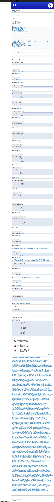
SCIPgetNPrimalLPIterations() (15, 416)
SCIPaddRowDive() (14, 364)
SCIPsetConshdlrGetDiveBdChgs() (22, 471)
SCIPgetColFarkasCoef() (37, 395)
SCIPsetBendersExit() (21, 464)
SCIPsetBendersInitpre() (15, 465)
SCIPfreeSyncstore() (33, 389)
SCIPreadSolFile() (22, 459)
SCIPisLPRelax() (26, 448)
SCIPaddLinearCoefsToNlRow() (16, 362)
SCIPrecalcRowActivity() (49, 459)
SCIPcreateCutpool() (20, 379)
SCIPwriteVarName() (44, 491)
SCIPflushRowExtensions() (19, 388)
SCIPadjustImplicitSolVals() (34, 366)
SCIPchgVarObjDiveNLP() (15, 374)
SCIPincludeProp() (43, 443)
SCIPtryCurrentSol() (14, 488)
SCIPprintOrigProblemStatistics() (43, 455)
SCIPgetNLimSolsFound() (47, 408)
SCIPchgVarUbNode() (19, 375)
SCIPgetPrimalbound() (31, 423)
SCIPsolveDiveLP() (20, 485)
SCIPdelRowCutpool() (19, 384)
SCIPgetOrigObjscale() (32, 422)
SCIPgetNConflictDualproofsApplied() (41, 405)
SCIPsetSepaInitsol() (23, 483)
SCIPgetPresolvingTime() (25, 423)
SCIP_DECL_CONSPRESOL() (41, 247)
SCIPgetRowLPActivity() (15, 426)
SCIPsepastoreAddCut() (18, 108)
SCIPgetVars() (38, 436)
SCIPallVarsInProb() (50, 366)
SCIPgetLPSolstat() (49, 402)
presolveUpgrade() (33, 259)
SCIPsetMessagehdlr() (43, 475)
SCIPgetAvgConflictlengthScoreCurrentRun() (25, 390)
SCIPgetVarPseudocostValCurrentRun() (23, 436)
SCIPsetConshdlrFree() (15, 471)
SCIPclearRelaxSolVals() (23, 376)
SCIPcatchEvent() (43, 369)
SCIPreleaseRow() (44, 460)
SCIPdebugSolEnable (17, 46)
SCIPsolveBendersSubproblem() (36, 484)
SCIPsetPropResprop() (34, 481)
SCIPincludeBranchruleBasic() (29, 440)
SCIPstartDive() (25, 486)
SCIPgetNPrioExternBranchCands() (16, 417)
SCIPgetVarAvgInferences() (37, 432)
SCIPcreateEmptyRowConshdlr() (16, 380)
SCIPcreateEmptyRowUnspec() (30, 380)
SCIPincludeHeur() (31, 442)
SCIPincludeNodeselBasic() (15, 443)
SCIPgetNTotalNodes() (21, 421)
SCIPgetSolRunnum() (47, 428)
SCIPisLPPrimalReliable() (21, 448)
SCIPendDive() (46, 386)
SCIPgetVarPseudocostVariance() (33, 436)
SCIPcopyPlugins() (31, 378)
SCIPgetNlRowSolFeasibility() (45, 412)
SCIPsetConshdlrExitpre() (40, 470)
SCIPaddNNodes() (40, 362)
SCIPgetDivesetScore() (30, 397)
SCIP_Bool (30, 55)
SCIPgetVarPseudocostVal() (15, 436)
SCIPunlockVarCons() (38, 488)
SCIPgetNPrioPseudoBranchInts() (16, 419)
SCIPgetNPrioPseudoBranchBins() (24, 418)
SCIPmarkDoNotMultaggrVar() (36, 450)
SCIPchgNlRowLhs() (32, 371)
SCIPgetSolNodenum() (37, 428)
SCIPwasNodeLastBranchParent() (44, 490)
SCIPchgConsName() (14, 371)
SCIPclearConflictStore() (37, 375)
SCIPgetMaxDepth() (14, 403)
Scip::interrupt (45, 354)
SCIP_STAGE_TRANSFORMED (39, 356)
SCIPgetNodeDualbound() (48, 414)
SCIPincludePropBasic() (49, 443)
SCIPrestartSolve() (33, 462)
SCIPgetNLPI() (31, 409)
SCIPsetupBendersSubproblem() (44, 483)
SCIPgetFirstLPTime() (46, 398)
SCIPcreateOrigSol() (26, 381)
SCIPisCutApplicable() (23, 447)
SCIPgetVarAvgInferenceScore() (44, 432)
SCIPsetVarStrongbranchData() (16, 484)
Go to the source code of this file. (16, 24)
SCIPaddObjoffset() (44, 362)
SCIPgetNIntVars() (37, 408)
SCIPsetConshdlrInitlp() (48, 471)
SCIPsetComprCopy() (45, 467)
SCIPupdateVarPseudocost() (36, 490)
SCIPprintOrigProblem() (36, 455)
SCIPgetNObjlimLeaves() (37, 414)
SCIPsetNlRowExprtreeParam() (45, 476)
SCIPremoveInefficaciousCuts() (16, 461)
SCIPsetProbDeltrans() (35, 479)
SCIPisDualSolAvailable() (39, 447)
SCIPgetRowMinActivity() (40, 426)
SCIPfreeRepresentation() (21, 389)
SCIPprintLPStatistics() (15, 455)
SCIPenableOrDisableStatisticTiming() (33, 386)
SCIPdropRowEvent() (24, 385)
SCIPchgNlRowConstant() (27, 371)
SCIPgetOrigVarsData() (42, 422)
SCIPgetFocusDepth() (19, 399)
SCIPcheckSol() (40, 370)
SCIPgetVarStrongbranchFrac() (36, 437)
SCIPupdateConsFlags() (15, 489)
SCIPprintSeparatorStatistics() (25, 457)
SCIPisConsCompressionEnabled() (16, 447)
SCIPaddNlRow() (36, 362)
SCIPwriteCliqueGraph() (15, 491)
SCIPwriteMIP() (23, 491)
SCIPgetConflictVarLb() (48, 395)
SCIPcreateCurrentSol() (15, 379)
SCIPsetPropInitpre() (19, 481)
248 (16, 150)
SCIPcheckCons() (30, 370)
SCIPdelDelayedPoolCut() (39, 383)
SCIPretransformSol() (43, 462)
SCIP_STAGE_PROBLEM (21, 356)
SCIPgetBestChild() (46, 393)
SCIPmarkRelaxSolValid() (15, 451)
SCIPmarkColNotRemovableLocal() (22, 450)
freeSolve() (22, 82)
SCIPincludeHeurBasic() (36, 442)
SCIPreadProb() (14, 459)
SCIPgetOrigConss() (21, 422)
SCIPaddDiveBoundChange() (35, 361)
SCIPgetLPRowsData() (44, 402)
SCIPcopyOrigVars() (19, 378)
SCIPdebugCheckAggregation (18, 38)
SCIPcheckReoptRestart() (35, 370)
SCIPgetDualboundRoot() (41, 397)
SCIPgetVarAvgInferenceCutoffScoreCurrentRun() (27, 432)
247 (16, 140)
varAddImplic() (17, 177)
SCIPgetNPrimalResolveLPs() (37, 416)
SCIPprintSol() (31, 457)
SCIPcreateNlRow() (14, 381)
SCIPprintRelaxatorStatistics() (41, 456)
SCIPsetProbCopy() (20, 479)
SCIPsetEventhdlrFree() (27, 474)
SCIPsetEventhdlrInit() (32, 474)
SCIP (21, 55)
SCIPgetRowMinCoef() (45, 426)
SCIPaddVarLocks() (20, 365)
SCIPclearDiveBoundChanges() (47, 375)
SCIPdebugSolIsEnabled (17, 48)
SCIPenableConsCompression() (40, 385)
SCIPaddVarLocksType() (26, 365)
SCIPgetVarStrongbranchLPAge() (24, 438)
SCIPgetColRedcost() (42, 395)
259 (16, 276)
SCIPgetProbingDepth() (19, 424)
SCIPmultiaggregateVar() (41, 451)
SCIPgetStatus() (47, 429)
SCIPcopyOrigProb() (14, 378)
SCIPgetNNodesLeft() (19, 414)
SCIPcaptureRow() (34, 369)
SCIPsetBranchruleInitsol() (40, 467)
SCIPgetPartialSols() (47, 422)
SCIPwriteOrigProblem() (32, 491)
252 (16, 199)
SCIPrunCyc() (38, 277)
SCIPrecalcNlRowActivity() (27, 459)
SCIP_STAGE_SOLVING (33, 356)
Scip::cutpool (24, 354)
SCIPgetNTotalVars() (26, 421)
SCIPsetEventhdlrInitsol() (38, 474)
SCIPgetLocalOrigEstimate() (32, 400)
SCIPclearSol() (27, 376)
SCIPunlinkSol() (33, 488)
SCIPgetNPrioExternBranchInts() (41, 417)
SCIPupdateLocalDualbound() (27, 489)
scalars (27, 38)
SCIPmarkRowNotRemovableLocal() (22, 451)
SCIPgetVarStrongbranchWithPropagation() (41, 438)
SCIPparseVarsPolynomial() (40, 452)
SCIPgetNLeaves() (42, 408)
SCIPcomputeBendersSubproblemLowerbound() (35, 376)
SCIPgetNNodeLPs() (45, 413)
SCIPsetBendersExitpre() (27, 464)
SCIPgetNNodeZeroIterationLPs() (26, 414)
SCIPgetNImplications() (20, 408)
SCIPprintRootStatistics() (15, 457)
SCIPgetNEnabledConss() (33, 407)
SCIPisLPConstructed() (49, 447)
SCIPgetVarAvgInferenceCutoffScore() (16, 432)
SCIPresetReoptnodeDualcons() (16, 462)
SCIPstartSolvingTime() (45, 486)
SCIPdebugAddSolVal (17, 43)
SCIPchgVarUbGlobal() (48, 374)
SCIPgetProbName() (25, 424)
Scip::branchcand (17, 354)
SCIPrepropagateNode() (32, 461)
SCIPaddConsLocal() (28, 360)
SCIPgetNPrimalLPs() (22, 416)
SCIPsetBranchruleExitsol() (21, 467)
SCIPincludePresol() (21, 443)
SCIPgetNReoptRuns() (30, 419)
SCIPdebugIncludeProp (17, 42)
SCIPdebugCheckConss (17, 31)
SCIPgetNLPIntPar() (35, 409)
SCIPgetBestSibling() (24, 394)
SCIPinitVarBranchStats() (43, 445)
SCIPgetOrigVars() (37, 422)
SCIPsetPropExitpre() (39, 480)
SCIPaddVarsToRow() (35, 365)
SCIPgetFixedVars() (14, 399)
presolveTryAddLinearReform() (21, 247)
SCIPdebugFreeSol (16, 28)
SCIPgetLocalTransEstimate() (39, 400)
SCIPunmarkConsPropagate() (44, 488)
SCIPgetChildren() (27, 395)
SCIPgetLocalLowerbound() (26, 400)
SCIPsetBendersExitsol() (33, 464)
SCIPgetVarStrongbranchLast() (16, 438)
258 (16, 268)
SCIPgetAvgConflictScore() (34, 390)
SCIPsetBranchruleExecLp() (37, 466)
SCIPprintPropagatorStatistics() (30, 456)
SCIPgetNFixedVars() (14, 408)
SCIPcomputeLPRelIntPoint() (44, 376)
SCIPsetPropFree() (49, 480)
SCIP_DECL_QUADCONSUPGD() (41, 248)
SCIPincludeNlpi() (41, 442)
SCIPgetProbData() (14, 424)
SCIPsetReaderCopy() (40, 481)
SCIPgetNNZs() (32, 414)
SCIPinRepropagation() (26, 446)
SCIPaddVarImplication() (15, 365)
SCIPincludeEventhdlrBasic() (15, 442)
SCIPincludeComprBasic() (41, 440)
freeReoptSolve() (18, 82)
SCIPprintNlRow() (31, 455)
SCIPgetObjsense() (50, 421)
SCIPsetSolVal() (28, 483)
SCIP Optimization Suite (9, 0)
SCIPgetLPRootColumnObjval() (20, 402)
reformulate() (35, 247)
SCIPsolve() (30, 484)
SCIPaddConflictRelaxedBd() (31, 359)
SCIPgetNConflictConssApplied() (16, 405)
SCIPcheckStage (18, 55)
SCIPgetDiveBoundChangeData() (16, 397)
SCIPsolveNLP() (29, 485)
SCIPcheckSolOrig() (44, 370)
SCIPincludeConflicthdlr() (15, 441)
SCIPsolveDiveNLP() (25, 485)
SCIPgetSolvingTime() (42, 429)
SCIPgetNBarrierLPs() (44, 403)
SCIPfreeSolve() (29, 389)
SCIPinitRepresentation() (37, 445)
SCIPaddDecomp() (23, 361)
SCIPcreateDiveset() (25, 379)
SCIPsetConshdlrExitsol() (46, 470)
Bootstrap (16, 500)
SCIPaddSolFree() (28, 364)
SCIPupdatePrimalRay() (22, 490)
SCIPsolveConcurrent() (15, 485)
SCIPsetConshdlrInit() (42, 471)
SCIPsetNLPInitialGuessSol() (15, 476)
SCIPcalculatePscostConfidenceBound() (17, 369)
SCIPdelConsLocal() (28, 383)
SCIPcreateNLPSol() (48, 380)
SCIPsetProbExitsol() (40, 479)
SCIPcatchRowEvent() (47, 369)
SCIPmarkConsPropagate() (30, 450)
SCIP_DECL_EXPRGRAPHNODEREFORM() (17, 248)
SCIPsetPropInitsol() (24, 481)
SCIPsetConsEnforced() (15, 469)
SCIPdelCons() (24, 383)
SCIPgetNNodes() (14, 414)
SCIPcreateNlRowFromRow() (20, 381)
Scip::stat (28, 357)
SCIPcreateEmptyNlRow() (31, 379)
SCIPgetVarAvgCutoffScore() (21, 431)
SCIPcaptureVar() (38, 369)
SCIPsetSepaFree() (14, 483)
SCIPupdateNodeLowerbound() (16, 490)
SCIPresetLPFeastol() (42, 461)
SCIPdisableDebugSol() (18, 285)
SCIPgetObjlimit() (41, 421)
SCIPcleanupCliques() (31, 375)
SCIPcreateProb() (37, 381)
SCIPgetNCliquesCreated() (42, 404)
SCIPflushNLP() (14, 388)
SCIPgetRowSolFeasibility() (15, 428)
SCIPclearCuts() (42, 375)
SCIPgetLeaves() (14, 400)
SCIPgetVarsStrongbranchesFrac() (21, 437)
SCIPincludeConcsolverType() (48, 440)
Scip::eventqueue (41, 354)
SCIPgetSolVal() (27, 429)
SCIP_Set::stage (25, 357)
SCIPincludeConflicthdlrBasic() (22, 441)
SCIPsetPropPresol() (29, 481)
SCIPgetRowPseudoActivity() (29, 427)
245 (16, 117)
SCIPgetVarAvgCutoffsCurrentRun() (39, 431)
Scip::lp (48, 354)
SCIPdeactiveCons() (20, 383)
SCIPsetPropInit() (14, 481)
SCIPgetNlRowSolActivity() (39, 412)
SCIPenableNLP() (27, 386)
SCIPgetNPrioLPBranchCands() (16, 418)
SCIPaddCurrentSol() (14, 361)
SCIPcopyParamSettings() (25, 378)
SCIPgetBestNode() (19, 394)
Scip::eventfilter (37, 354)
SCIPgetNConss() (48, 405)
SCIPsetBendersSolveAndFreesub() (42, 465)
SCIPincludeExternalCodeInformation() (23, 442)
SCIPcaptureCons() (24, 369)
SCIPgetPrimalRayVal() (37, 423)
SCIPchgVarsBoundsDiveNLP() (28, 374)
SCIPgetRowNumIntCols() (15, 427)
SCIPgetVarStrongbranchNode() (31, 438)
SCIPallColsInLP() (45, 366)
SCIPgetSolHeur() (32, 428)
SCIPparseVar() (18, 452)
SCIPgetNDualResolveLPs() (15, 407)
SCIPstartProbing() (40, 486)
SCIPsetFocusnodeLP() (44, 474)
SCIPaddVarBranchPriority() (43, 364)
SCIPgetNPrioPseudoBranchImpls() (41, 418)
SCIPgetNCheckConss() (26, 404)
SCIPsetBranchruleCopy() (24, 466)
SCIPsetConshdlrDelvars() (46, 469)
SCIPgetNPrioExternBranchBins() (45, 416)
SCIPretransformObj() (38, 462)
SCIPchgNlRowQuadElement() (45, 371)
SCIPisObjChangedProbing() (47, 448)
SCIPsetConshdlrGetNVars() (29, 471)
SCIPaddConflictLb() (25, 359)
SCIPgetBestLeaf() (14, 394)
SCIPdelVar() (23, 384)
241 (16, 81)
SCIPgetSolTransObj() (22, 429)
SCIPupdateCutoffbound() (21, 489)
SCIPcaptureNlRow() (29, 369)
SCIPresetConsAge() (37, 461)
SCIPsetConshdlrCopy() (27, 469)
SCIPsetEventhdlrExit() (15, 474)
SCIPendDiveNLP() (50, 386)
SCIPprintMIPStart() (20, 455)
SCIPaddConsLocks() (33, 360)
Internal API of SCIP (14, 11)
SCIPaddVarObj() (31, 365)
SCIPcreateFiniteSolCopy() (38, 380)
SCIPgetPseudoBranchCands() (43, 424)
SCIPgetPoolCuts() (20, 423)
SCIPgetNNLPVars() (20, 413)
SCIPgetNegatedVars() (27, 407)
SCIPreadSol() (18, 459)
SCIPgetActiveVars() (44, 389)
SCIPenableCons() (34, 385)
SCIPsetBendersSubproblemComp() (16, 466)
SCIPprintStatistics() (47, 457)
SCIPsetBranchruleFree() (28, 467)
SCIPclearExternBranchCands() (16, 376)
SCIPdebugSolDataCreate (17, 27)
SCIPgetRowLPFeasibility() (21, 426)
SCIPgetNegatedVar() (21, 407)
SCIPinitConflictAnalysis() (26, 445)
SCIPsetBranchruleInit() (33, 467)
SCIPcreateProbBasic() (41, 381)
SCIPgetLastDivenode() (47, 399)
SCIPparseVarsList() (34, 452)
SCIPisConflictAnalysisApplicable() (39, 446)
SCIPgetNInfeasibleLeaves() (31, 408)
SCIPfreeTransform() (38, 389)
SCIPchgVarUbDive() (43, 374)
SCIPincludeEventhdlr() (46, 441)
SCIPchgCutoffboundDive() (20, 371)
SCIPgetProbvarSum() (37, 424)
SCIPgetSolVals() (32, 429)
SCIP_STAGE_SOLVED (27, 356)
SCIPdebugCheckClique (17, 39)
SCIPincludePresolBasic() (27, 443)
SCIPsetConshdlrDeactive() (33, 469)
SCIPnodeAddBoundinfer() (19, 141)
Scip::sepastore (19, 357)
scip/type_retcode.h (17, 22)
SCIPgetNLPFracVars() (26, 409)
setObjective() (47, 248)
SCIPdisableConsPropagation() (33, 384)
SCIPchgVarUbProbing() (25, 375)
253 (16, 212)
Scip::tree (39, 357)
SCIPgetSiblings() (27, 428)
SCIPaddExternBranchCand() (42, 361)
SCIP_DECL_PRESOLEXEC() (33, 248)
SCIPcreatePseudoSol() (47, 381)
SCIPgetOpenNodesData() (15, 422)
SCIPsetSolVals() (33, 483)
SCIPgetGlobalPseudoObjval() (40, 399)
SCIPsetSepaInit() (19, 483)
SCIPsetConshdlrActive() (21, 469)
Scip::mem (50, 354)
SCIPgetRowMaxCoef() (33, 426)
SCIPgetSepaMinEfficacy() (22, 428)
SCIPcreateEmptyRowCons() (43, 379)
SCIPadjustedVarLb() (23, 366)
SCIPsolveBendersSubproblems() (44, 484)
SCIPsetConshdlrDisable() (15, 470)
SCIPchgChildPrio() (49, 370)
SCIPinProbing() (22, 446)
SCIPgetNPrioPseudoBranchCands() (32, 418)
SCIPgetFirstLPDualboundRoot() (32, 398)
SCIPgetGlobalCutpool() (34, 399)
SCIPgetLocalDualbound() (19, 400)
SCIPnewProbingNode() (47, 451)
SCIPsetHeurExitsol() (19, 475)
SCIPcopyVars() (39, 378)
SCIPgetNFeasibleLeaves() (47, 407)
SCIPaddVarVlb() (14, 366)
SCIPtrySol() (18, 488)
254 (16, 227)
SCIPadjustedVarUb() (28, 366)
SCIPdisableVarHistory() (15, 385)
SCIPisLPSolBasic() (30, 448)
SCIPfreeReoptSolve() (14, 389)
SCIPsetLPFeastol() (38, 475)
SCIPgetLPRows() (39, 402)
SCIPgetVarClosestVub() (41, 433)
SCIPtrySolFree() (22, 488)
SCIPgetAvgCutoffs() (49, 390)
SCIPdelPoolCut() (14, 384)
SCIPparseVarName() (22, 452)
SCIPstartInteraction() (35, 486)
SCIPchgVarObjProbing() (21, 374)
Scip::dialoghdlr (33, 354)
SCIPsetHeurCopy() (49, 474)
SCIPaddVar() (31, 364)
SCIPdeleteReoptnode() (45, 383)
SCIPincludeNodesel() (46, 442)
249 (16, 163)
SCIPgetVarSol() (47, 436)
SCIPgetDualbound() (35, 397)
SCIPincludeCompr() (35, 440)
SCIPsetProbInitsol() (14, 480)
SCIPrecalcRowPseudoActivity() (22, 460)
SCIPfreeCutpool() (35, 388)
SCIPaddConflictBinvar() (20, 359)
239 (16, 65)
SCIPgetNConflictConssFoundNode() (32, 405)
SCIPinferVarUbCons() (14, 445)
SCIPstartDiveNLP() (30, 486)
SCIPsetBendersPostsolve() (27, 465)
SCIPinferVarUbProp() (20, 445)
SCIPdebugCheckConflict (17, 40)
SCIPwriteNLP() (27, 491)
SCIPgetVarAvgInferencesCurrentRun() (27, 433)
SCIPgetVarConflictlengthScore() (48, 433)
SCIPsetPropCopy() (29, 480)
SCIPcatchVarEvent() (14, 370)
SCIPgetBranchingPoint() (50, 394)
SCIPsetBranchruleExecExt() (30, 466)
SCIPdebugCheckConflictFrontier (18, 41)
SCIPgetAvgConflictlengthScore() (16, 390)
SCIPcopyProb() (35, 378)
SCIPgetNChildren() (31, 404)
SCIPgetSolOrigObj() (42, 428)
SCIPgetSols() (14, 429)
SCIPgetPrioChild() (42, 423)
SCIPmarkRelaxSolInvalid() (44, 450)
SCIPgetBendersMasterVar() (25, 393)
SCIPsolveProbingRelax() (15, 486)
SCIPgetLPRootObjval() (34, 402)
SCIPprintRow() (20, 457)
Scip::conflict (20, 354)
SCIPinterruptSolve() (31, 446)
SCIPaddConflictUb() (14, 360)
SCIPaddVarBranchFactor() (37, 364)
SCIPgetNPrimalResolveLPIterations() (29, 416)
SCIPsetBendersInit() (44, 464)
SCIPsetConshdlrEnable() (22, 470)
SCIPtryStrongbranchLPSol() (28, 488)
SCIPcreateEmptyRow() (37, 379)
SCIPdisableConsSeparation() (40, 384)
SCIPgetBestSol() (29, 394)
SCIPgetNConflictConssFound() (24, 405)
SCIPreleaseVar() (49, 460)
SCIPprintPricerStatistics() (23, 456)
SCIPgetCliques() (32, 395)
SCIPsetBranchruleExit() (15, 467)
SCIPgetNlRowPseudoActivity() (23, 412)
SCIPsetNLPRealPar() (26, 476)
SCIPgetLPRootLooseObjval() (27, 402)
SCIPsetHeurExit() (14, 475)
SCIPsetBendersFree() (39, 464)
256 (16, 245)
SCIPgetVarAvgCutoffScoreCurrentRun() (30, 431)
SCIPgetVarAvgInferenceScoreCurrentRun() (17, 433)
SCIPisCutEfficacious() (28, 447)
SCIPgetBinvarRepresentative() (35, 394)
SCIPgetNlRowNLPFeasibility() (15, 412)
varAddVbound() (18, 164)
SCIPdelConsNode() (33, 383)
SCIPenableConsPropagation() (48, 385)
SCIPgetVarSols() (14, 437)
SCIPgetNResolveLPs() (44, 419)
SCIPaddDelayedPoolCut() (28, 361)
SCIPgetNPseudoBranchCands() (24, 419)
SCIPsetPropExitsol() (44, 480)
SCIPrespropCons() (29, 462)
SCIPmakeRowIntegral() (15, 450)
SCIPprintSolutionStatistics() (36, 457)
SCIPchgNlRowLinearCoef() (38, 371)
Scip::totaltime (31, 357)
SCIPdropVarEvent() (29, 385)
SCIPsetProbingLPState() (46, 479)
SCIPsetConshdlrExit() (34, 470)
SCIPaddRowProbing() (19, 364)
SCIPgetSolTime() (18, 429)
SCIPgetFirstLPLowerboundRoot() (40, 398)
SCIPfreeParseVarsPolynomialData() (41, 388)
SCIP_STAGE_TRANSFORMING (46, 356)
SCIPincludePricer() (32, 443)
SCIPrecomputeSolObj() (29, 460)
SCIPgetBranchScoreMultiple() (21, 395)
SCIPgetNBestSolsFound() (15, 404)
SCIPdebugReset (16, 29)
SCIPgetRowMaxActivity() (28, 426)
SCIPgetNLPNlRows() (45, 409)
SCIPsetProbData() (24, 479)
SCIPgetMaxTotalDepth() (20, 403)
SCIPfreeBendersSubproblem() (29, 388)
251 (16, 188)
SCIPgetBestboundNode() (41, 393)
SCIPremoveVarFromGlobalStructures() (24, 461)
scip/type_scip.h (17, 23)
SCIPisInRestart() (44, 447)
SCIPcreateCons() (48, 378)
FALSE (23, 48)
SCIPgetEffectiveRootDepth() (47, 397)
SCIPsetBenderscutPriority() (15, 464)
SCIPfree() (24, 388)
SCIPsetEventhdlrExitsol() (21, 474)
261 (16, 291)
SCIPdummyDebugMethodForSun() (20, 303)
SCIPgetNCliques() (36, 404)
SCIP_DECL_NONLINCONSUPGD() (26, 248)
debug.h (20, 65)
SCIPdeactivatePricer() (15, 383)
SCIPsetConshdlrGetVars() (36, 471)
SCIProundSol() (48, 462)
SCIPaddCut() (19, 361)
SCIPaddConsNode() (45, 360)
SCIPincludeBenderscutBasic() (15, 440)
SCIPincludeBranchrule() (23, 440)
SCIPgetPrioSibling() (47, 423)
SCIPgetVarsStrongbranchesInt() (29, 437)
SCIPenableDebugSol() (32, 277)
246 (16, 127)
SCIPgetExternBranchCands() (24, 398)
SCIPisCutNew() (33, 447)
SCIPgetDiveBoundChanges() (23, 397)
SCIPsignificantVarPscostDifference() (24, 484)
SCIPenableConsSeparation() (15, 386)
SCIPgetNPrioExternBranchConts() (25, 417)
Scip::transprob (35, 357)
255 (16, 235)
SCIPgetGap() (29, 399)
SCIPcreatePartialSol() (31, 381)
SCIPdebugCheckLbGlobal (17, 33)
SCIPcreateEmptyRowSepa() (23, 380)
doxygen (29, 498)
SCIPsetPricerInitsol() (14, 479)
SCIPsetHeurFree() (24, 475)
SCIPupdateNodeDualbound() (42, 489)
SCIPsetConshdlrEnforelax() (28, 470)
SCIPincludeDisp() (41, 441)
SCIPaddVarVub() (18, 366)
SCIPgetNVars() (36, 421)
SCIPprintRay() (35, 456)
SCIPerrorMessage (14, 357)
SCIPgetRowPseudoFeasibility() (36, 427)
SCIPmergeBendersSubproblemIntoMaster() (32, 451)
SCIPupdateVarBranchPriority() (29, 490)
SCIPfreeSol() (25, 389)
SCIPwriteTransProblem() (38, 491)
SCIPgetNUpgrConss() (32, 421)
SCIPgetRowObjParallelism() (22, 427)
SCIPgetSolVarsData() (36, 429)
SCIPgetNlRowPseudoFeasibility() (31, 412)
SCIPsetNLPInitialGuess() (49, 475)
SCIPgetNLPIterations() (40, 409)
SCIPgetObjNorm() (45, 421)
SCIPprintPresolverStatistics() (15, 456)
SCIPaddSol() (24, 364)
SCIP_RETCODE (14, 55)
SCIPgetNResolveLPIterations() (37, 419)
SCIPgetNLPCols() (21, 409)
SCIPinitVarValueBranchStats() (16, 446)
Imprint (21, 499)
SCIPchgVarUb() (38, 374)
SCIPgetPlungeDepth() (15, 423)
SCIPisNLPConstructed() (36, 448)
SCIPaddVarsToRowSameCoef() (42, 365)
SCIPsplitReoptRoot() (20, 486)
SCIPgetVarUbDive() (48, 438)
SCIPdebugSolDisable (17, 47)
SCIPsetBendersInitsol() (21, 465)
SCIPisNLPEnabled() (41, 448)
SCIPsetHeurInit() (29, 475)
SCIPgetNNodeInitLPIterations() (26, 413)
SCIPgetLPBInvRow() (27, 303)
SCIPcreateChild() (43, 378)
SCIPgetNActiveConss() (26, 403)
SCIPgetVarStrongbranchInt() (43, 437)
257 (16, 257)
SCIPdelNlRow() (50, 383)
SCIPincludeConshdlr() (28, 441)
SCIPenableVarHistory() (41, 386)
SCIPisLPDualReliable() (15, 448)
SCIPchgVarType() (34, 374)
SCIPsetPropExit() (34, 480)
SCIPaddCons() (19, 360)
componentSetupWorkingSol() (19, 277)
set (19, 28)
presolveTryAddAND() (14, 247)
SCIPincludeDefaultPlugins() (19, 236)
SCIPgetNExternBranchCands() (39, 407)
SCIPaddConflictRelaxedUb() (45, 359)
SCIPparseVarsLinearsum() (29, 452)
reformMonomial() (27, 247)
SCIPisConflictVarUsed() (46, 446)
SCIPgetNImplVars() (25, 408)
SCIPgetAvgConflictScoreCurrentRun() (42, 390)
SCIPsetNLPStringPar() (32, 476)
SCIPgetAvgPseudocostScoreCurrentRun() (17, 393)
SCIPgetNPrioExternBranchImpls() (33, 417)
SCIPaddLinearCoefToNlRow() (23, 362)
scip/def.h (16, 21)
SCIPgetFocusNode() (24, 399)
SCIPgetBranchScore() (15, 395)
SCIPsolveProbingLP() (39, 485)
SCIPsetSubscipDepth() (37, 483)
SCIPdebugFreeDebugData (17, 30)
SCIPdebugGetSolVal (17, 44)
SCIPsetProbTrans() (24, 480)
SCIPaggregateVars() (40, 366)
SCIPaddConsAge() (23, 360)
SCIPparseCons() (14, 452)
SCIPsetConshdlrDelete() (39, 469)
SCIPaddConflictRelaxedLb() (38, 359)
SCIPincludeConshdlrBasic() (35, 441)
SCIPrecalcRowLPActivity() (15, 460)
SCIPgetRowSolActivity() (43, 427)
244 (16, 107)
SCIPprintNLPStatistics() (26, 455)
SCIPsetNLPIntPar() (21, 476)
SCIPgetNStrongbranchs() (15, 421)
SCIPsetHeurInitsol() (33, 475)
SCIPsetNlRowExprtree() (38, 476)
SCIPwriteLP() (19, 491)
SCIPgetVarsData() (42, 436)
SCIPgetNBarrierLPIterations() (38, 403)
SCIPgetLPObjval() (14, 402)
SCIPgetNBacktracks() (31, 403)
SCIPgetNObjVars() (42, 414)
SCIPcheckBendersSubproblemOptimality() (22, 370)
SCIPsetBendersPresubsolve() (34, 465)
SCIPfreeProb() (17, 90)
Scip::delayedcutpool (28, 354)
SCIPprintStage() (42, 457)
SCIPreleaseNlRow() (39, 460)
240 (16, 73)
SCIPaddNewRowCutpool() (30, 362)
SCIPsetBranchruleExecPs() (44, 466)
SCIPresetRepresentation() (23, 462)
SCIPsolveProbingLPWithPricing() (46, 485)
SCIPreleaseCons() (34, 460)
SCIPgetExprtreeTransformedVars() (16, 398)
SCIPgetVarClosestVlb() (35, 433)
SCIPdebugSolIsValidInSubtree (18, 45)
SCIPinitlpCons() (31, 445)
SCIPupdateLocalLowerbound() (35, 489)
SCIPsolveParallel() (34, 485)
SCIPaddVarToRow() (48, 365)
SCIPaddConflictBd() (14, 359)
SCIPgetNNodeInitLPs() (33, 413)
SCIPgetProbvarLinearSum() (31, 424)
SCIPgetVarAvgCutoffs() (15, 431)
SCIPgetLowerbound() (46, 400)
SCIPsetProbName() (19, 480)
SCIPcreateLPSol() (43, 380)
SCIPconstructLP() (50, 376)
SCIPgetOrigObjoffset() (26, 422)
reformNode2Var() (32, 247)
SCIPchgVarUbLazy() (14, 375)
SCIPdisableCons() (27, 384)
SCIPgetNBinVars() (21, 404)
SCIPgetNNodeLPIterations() (39, 413)
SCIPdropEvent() (20, 385)
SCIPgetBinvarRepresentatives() (42, 394)
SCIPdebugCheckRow (17, 32)
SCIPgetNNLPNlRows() (15, 413)
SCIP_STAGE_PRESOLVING (15, 356)
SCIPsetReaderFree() (45, 481)
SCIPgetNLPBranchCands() (15, 409)
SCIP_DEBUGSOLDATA (23, 52)
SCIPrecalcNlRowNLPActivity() (34, 459)
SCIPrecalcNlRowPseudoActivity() (42, 459)
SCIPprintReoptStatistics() (48, 456)
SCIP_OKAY (26, 27)
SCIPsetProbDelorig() (29, 479)
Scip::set (22, 357)
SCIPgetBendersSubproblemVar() (33, 393)
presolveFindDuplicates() (15, 259)
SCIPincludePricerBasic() (38, 443)
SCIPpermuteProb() (46, 452)
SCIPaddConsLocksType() (39, 360)
